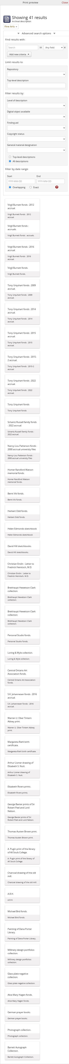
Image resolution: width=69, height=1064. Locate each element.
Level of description (17, 100)
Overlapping (17, 187)
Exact (34, 187)
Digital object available (18, 111)
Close (65, 2)
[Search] (22, 47)
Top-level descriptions (22, 157)
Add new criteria (19, 54)
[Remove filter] (16, 26)
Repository (12, 69)
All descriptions (18, 161)
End (39, 176)
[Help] (56, 187)
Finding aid (12, 122)
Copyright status (15, 133)
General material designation (22, 145)
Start (9, 176)
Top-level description (18, 80)
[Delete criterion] (64, 47)
